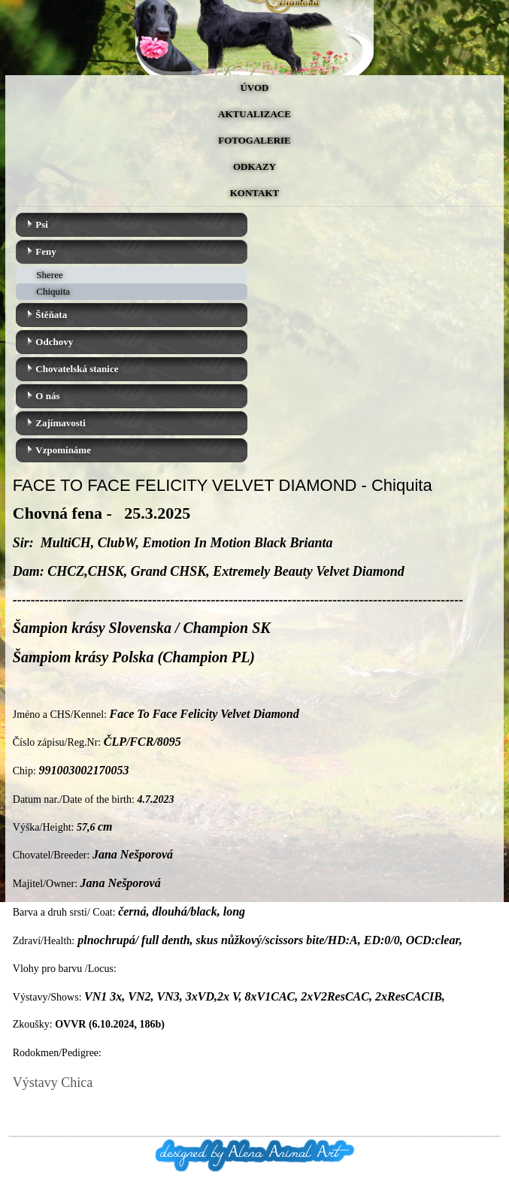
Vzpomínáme (63, 450)
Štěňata (51, 314)
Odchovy (54, 341)
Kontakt (255, 192)
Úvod (254, 87)
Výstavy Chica (52, 1082)
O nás (47, 395)
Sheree (49, 274)
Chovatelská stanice (76, 368)
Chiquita (53, 291)
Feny (45, 251)
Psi (41, 224)
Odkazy (254, 166)
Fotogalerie (254, 140)
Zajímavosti (60, 422)
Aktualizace (254, 114)
